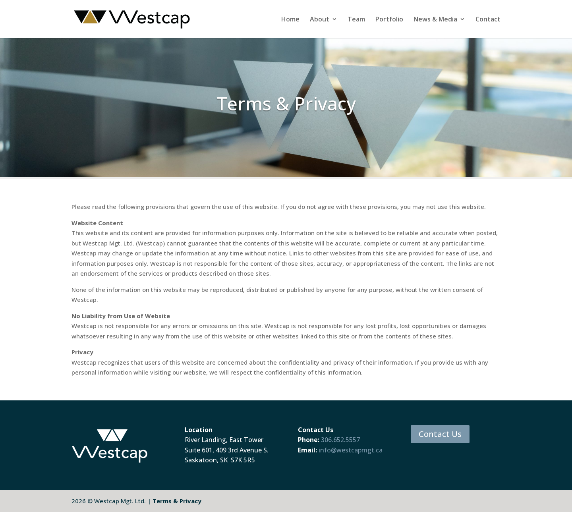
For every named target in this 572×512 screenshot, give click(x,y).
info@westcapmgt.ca (351, 450)
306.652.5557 (340, 439)
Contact (487, 19)
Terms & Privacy (177, 501)
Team (356, 19)
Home (290, 19)
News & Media (435, 19)
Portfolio (389, 19)
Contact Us (440, 434)
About (319, 19)
